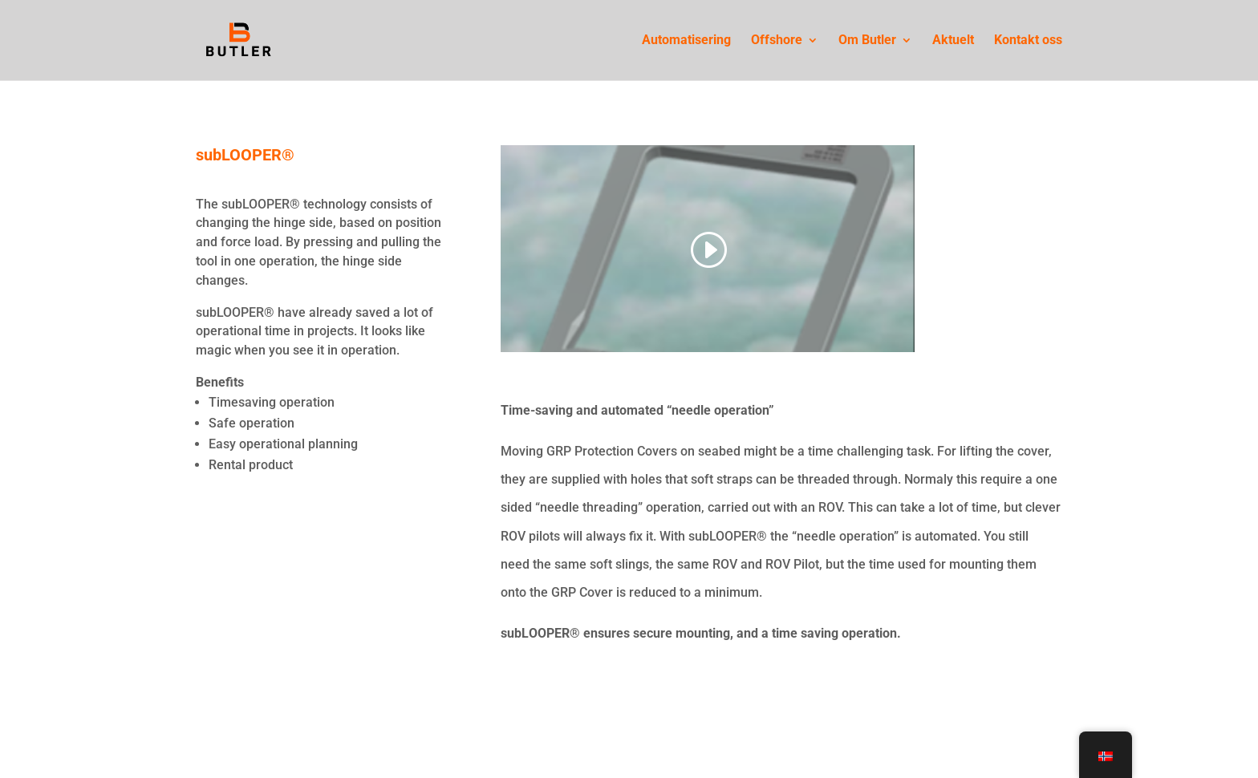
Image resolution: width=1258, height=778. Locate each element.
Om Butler (867, 40)
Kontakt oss (1028, 40)
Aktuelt (953, 40)
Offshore (776, 40)
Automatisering (686, 40)
